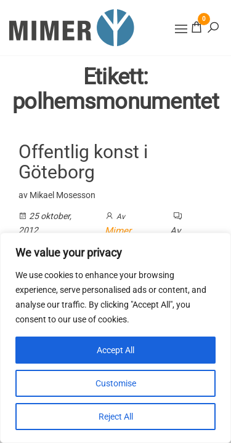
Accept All (115, 350)
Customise (115, 383)
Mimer (118, 230)
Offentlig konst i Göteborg (83, 162)
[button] (181, 29)
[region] (115, 338)
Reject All (116, 416)
